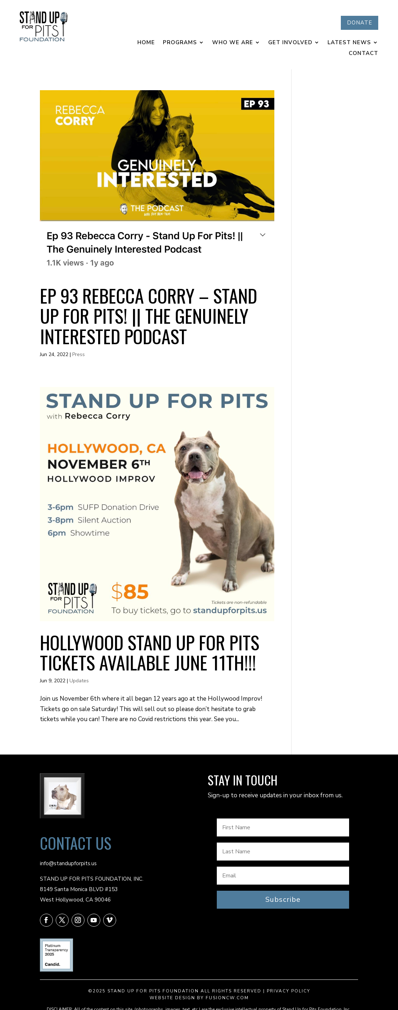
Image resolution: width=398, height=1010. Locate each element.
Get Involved (290, 43)
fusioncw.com (227, 998)
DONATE (359, 22)
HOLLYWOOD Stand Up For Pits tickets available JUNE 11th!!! (149, 652)
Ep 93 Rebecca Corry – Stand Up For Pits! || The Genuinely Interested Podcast (148, 315)
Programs (180, 43)
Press (78, 354)
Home (146, 43)
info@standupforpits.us (68, 863)
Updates (79, 680)
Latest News (349, 43)
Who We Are (232, 43)
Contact (363, 54)
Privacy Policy (288, 991)
